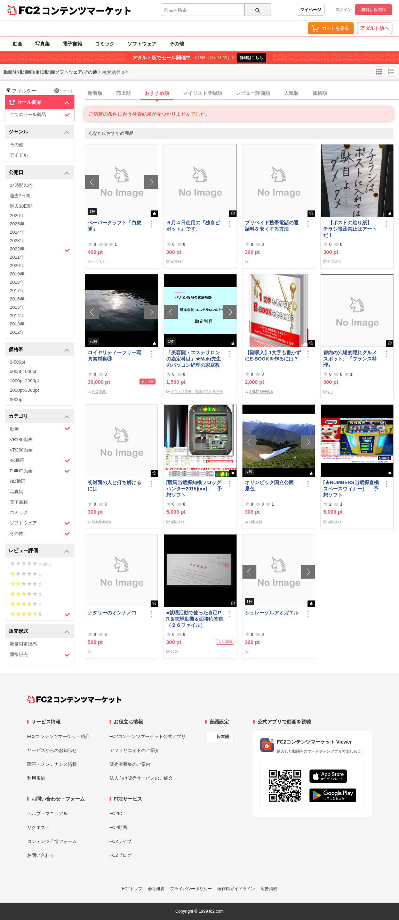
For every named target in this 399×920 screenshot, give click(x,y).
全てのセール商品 (40, 115)
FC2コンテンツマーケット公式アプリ (148, 736)
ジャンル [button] (39, 132)
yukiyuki (255, 521)
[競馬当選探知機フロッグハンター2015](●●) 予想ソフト (194, 489)
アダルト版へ (374, 28)
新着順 (95, 93)
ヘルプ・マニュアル (47, 813)
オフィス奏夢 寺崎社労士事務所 (197, 391)
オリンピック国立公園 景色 (271, 485)
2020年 (17, 265)
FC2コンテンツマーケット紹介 (58, 736)
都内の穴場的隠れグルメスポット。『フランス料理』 (350, 359)
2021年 (17, 257)
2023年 (17, 240)
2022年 (40, 249)
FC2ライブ (121, 841)
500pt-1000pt (23, 371)
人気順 (291, 93)
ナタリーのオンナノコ (112, 612)
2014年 (17, 315)
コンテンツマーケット (86, 10)
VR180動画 (21, 439)
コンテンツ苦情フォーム (52, 841)
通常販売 (40, 655)
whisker (177, 261)
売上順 (123, 93)
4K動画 (40, 461)
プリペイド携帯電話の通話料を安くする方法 (271, 226)
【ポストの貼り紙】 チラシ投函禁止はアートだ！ (350, 229)
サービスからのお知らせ (52, 750)
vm (330, 391)
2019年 (17, 273)
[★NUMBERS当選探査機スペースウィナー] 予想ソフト (350, 489)
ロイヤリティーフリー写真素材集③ (114, 356)
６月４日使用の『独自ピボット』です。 (193, 226)
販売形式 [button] (39, 631)
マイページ (310, 9)
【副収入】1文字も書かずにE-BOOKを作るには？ (273, 356)
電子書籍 (72, 44)
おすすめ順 (157, 93)
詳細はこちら (251, 58)
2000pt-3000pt (24, 390)
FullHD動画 (40, 471)
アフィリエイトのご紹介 (134, 750)
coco (174, 651)
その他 (176, 44)
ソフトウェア (142, 44)
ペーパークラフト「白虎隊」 (114, 226)
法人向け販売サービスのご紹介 (141, 778)
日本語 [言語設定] (223, 736)
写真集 (42, 44)
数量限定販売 (23, 644)
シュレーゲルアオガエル (271, 612)
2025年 (17, 223)
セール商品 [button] (39, 102)
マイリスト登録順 (202, 93)
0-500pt (17, 362)
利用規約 (36, 778)
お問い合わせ (40, 855)
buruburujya (101, 521)
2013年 (17, 323)
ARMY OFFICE (261, 391)
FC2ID (116, 813)
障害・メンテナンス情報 (52, 764)
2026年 (17, 215)
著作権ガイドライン (236, 888)
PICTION (99, 391)
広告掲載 (269, 888)
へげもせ (99, 261)
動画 (17, 44)
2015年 (17, 307)
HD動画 (17, 481)
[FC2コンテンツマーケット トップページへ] (74, 699)
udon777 (177, 521)
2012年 (17, 332)
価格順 (319, 93)
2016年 (17, 298)
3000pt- (17, 399)
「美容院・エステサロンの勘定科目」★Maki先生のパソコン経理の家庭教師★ (193, 359)
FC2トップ (132, 888)
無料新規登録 (373, 9)
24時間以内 (21, 185)
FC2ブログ (121, 855)
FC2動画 (118, 827)
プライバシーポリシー (191, 888)
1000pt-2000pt (24, 380)
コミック (104, 44)
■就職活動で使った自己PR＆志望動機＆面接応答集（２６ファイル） (194, 619)
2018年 (17, 282)
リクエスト (38, 827)
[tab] (242, 93)
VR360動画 (21, 450)
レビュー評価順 (253, 93)
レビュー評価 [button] (39, 551)
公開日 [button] (39, 172)
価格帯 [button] (39, 350)
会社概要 (156, 888)
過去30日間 (21, 206)
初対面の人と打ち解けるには (114, 485)
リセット (63, 90)
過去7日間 (20, 195)
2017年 (17, 290)
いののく (335, 261)
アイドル (19, 155)
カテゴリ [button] (39, 416)
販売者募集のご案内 (130, 764)
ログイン (343, 9)
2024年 (17, 232)
